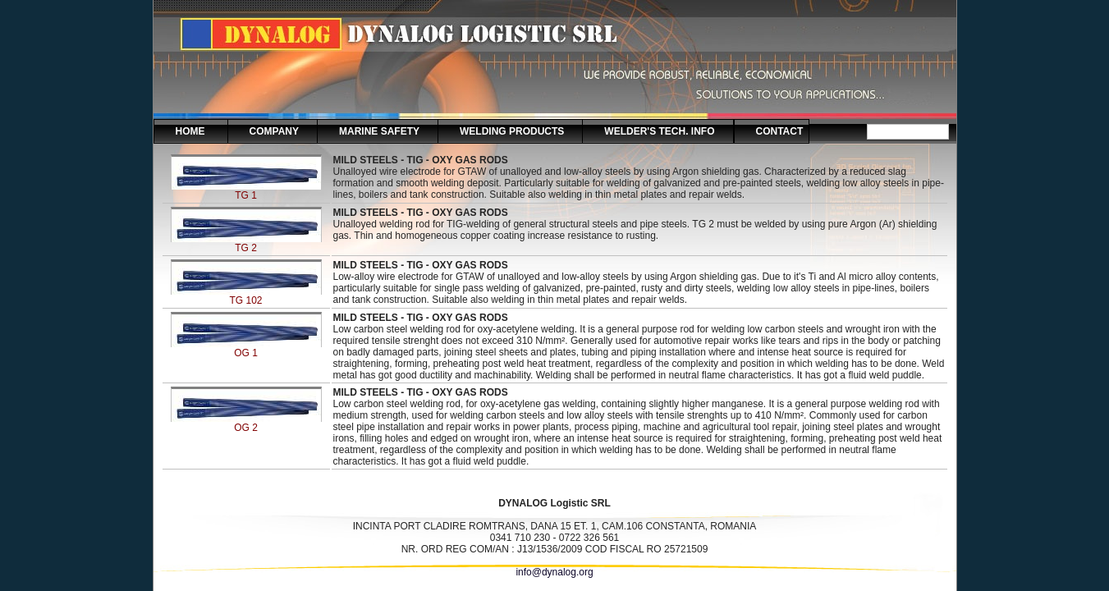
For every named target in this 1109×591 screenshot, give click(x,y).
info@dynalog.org (554, 572)
